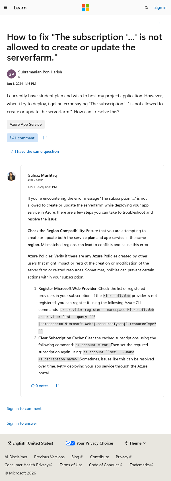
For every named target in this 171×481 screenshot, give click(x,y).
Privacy (122, 456)
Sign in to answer (22, 423)
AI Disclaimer (16, 456)
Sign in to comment (24, 408)
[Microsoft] (85, 7)
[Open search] (146, 8)
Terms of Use (71, 464)
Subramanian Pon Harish (40, 72)
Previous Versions (49, 456)
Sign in (160, 7)
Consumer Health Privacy (27, 464)
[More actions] (159, 22)
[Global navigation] (5, 8)
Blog (75, 456)
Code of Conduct (104, 464)
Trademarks (140, 464)
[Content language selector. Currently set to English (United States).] (31, 443)
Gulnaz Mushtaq (42, 175)
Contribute (99, 456)
